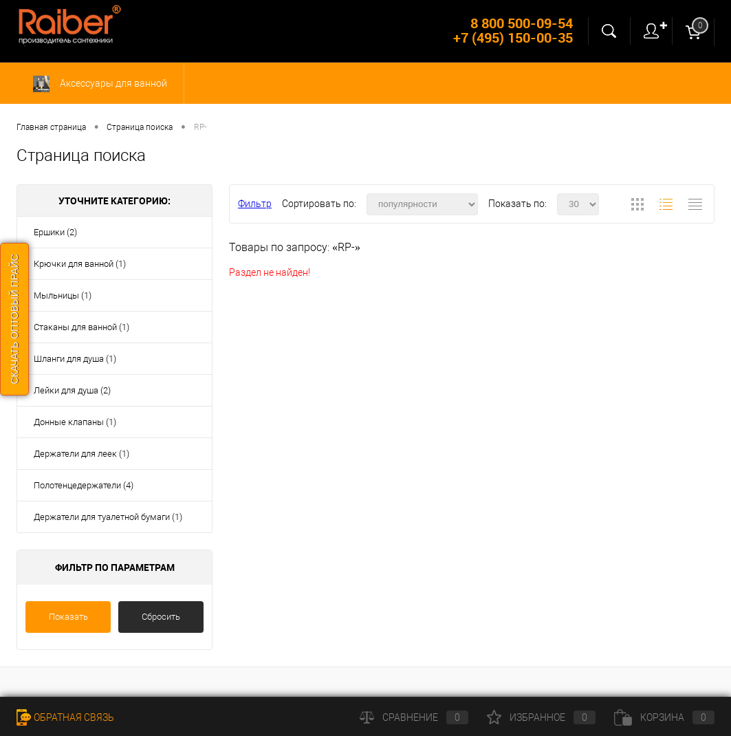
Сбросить (161, 616)
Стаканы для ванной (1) (81, 327)
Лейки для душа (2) (72, 390)
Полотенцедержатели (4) (83, 485)
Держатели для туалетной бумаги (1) (108, 517)
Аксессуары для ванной (100, 84)
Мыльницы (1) (62, 295)
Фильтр (255, 203)
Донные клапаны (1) (75, 422)
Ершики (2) (55, 232)
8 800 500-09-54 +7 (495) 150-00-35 (513, 30)
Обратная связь (65, 717)
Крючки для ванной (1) (80, 264)
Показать (68, 616)
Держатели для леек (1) (81, 453)
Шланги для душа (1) (75, 359)
